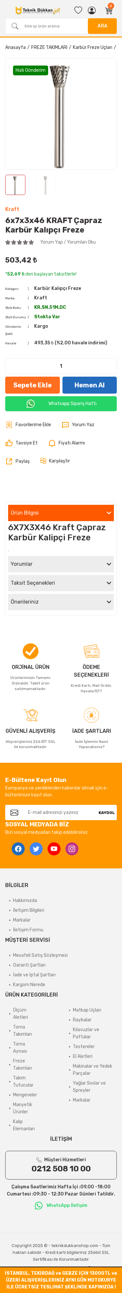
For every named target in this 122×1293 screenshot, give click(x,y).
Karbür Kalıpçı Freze (57, 288)
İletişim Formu (28, 930)
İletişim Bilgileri (28, 910)
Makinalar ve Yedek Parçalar (92, 1069)
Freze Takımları (22, 1064)
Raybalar (82, 1020)
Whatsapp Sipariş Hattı (61, 404)
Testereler (84, 1046)
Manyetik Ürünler (22, 1108)
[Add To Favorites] (28, 425)
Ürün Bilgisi (25, 513)
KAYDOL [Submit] (107, 812)
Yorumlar (22, 564)
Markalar (22, 920)
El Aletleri (82, 1056)
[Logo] (38, 10)
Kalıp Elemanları (24, 1125)
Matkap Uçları (87, 1010)
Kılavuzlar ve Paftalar (86, 1033)
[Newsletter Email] (60, 812)
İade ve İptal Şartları (34, 975)
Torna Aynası (20, 1047)
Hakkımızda (25, 900)
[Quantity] (61, 366)
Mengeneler (25, 1095)
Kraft (12, 209)
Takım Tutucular (23, 1081)
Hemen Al (90, 385)
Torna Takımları (22, 1030)
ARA (102, 26)
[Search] (61, 26)
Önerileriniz (25, 602)
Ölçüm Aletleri (20, 1013)
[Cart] (109, 10)
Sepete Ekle (32, 385)
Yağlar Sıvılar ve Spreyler (89, 1086)
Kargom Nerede (29, 984)
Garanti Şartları (29, 965)
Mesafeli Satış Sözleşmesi (40, 955)
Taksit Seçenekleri (33, 583)
